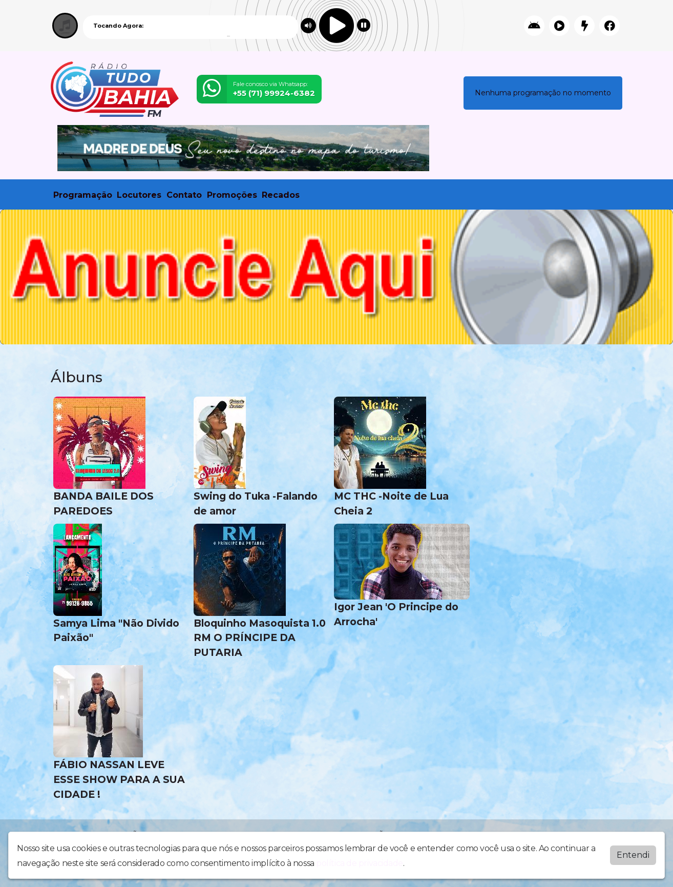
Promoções (232, 195)
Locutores (139, 195)
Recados (281, 195)
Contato (184, 195)
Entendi (633, 855)
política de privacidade (359, 863)
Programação (82, 195)
